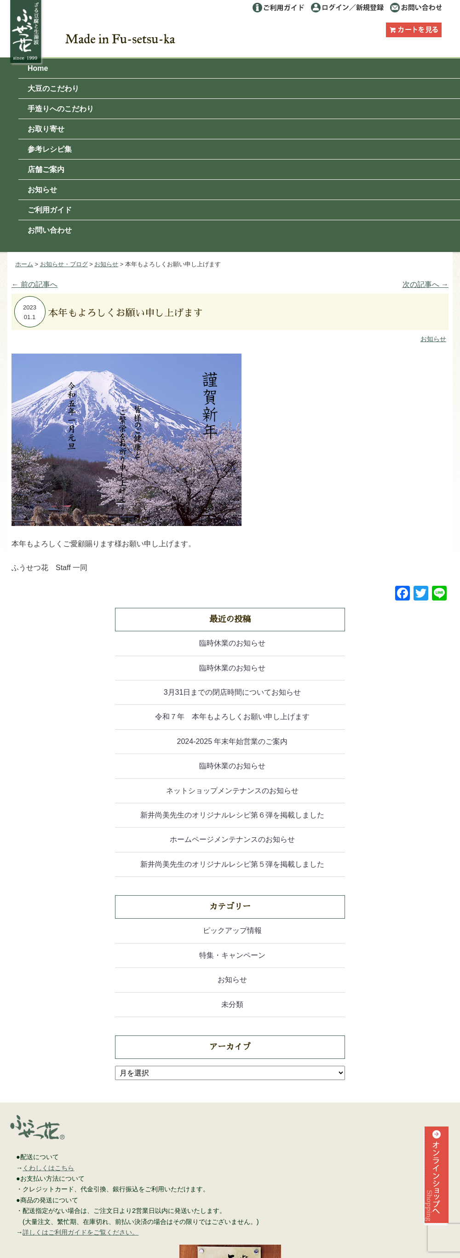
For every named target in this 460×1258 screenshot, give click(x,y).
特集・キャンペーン (232, 955)
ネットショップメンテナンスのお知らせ (232, 791)
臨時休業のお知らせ (232, 643)
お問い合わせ (416, 7)
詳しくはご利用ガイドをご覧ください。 (80, 1232)
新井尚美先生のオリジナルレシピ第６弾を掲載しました (232, 815)
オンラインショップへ (435, 1192)
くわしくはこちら (48, 1168)
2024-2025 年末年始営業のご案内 (232, 741)
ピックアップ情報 (232, 930)
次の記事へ (425, 284)
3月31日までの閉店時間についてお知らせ (232, 692)
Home (38, 68)
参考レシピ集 (50, 149)
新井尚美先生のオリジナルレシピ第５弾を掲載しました (232, 864)
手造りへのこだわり (61, 109)
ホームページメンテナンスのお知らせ (232, 839)
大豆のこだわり (53, 88)
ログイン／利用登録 (347, 7)
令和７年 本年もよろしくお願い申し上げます (232, 716)
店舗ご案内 (46, 169)
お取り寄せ (46, 129)
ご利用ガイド (278, 7)
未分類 (232, 1004)
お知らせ (42, 190)
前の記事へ (35, 284)
